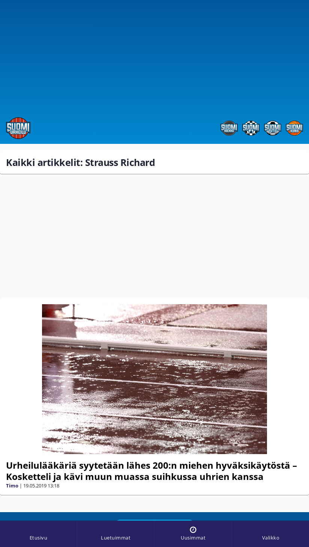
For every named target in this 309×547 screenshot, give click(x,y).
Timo (12, 485)
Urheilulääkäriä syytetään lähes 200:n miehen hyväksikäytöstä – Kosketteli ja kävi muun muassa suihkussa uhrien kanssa (151, 471)
